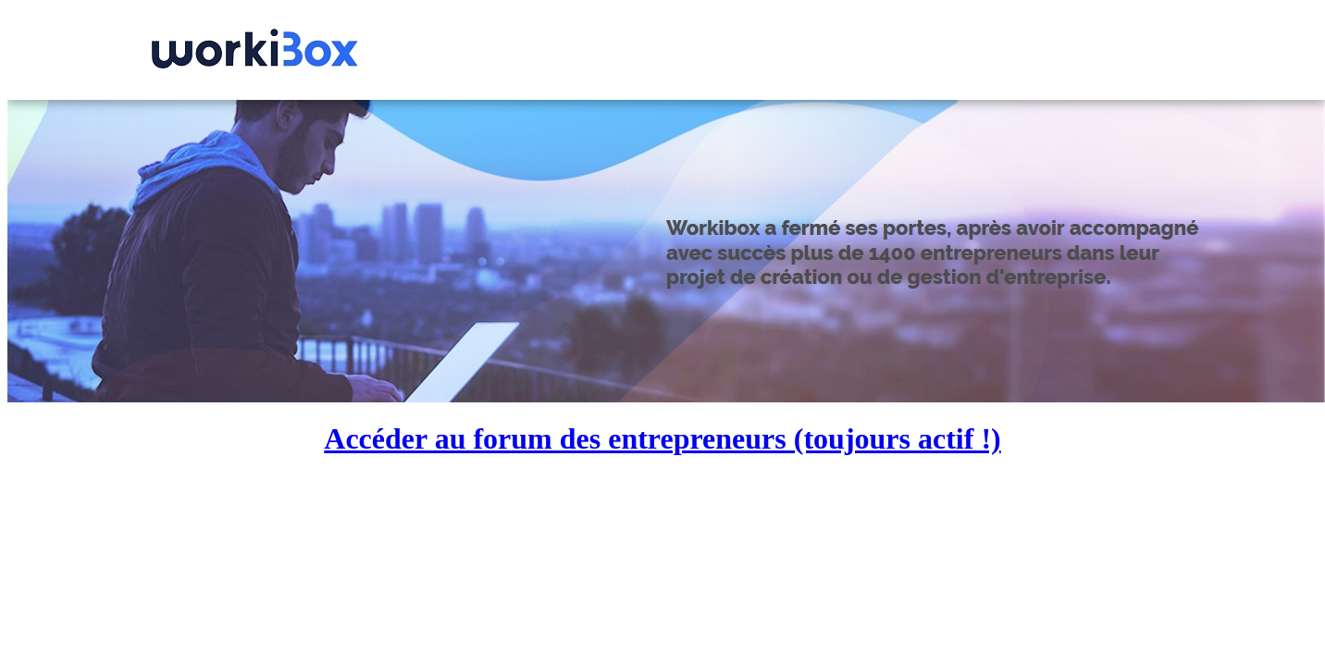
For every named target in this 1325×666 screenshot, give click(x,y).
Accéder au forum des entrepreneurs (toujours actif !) (662, 438)
